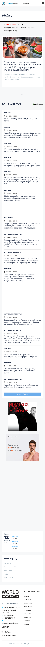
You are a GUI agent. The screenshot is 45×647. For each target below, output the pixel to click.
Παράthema (8, 570)
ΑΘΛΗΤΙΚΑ (27, 617)
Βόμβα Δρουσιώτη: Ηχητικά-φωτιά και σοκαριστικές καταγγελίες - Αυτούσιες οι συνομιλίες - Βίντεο (20, 198)
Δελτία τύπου (8, 578)
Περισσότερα (22, 394)
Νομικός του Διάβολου (11, 567)
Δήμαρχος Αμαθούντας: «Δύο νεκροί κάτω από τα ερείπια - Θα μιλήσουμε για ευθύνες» (22, 150)
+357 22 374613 (9, 618)
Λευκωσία (15, 536)
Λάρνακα (15, 546)
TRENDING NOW (10, 24)
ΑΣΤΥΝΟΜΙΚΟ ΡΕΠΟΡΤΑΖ (13, 234)
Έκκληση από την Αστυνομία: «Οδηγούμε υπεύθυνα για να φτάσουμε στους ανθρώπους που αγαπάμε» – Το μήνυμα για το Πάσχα (22, 260)
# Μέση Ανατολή (10, 31)
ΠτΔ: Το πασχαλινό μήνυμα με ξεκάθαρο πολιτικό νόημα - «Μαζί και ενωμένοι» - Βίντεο (20, 371)
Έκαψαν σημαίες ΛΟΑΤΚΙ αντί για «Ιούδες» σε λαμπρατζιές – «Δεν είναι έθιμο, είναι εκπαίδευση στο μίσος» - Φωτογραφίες (22, 226)
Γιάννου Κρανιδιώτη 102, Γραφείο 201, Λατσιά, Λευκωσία (11, 610)
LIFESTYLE (27, 614)
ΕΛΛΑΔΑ (7, 127)
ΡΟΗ (11, 104)
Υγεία (6, 574)
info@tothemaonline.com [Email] (10, 623)
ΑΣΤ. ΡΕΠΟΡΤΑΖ (29, 607)
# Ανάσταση (21, 24)
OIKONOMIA (28, 603)
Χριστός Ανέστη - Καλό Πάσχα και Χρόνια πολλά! (20, 120)
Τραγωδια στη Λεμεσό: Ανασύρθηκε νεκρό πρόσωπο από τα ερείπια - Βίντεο (21, 386)
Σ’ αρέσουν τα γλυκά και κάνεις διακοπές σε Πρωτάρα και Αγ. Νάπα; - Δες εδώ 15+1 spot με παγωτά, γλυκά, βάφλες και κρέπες (22, 66)
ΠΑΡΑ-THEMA (8, 218)
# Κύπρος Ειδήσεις (11, 28)
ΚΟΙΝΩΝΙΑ (7, 113)
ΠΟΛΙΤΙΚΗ (7, 158)
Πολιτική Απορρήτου (9, 635)
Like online (7, 563)
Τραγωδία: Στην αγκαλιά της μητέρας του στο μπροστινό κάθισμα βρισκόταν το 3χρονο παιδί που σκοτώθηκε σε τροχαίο (22, 135)
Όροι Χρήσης (6, 632)
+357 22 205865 (9, 615)
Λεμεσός (15, 541)
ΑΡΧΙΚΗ (26, 596)
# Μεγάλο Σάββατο (26, 28)
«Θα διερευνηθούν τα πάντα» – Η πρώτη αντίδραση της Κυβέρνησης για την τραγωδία (22, 164)
